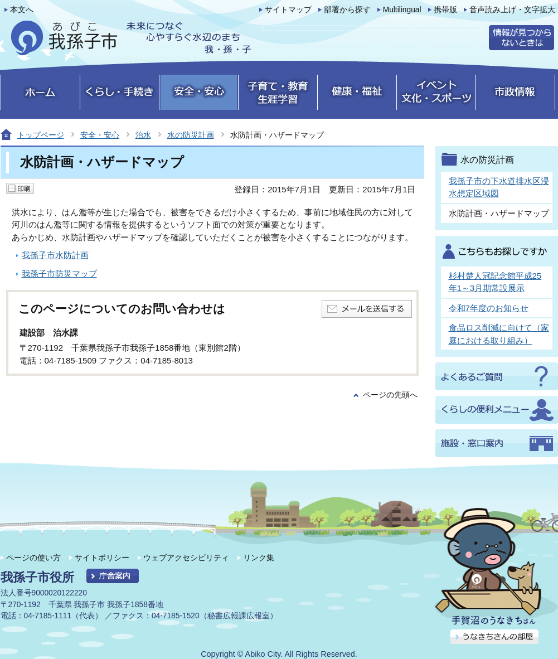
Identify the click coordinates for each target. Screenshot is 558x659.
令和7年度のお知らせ (488, 308)
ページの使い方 (33, 557)
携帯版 (445, 10)
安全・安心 (99, 134)
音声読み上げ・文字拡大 (512, 10)
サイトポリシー (102, 557)
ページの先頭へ (390, 395)
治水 (143, 134)
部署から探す (347, 10)
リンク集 (258, 557)
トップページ (40, 134)
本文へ (21, 10)
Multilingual (402, 10)
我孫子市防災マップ (59, 273)
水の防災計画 (190, 134)
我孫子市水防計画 (55, 255)
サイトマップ (288, 10)
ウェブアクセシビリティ (186, 557)
